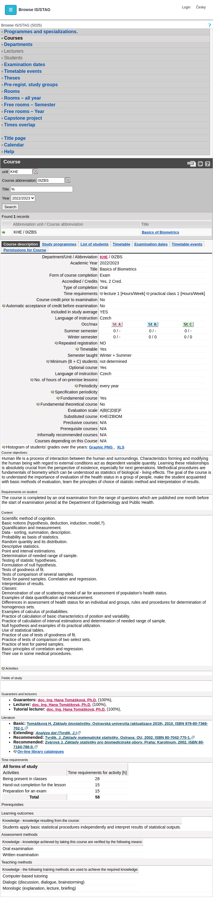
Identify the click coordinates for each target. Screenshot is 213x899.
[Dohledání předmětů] (68, 180)
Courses (13, 38)
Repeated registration (78, 343)
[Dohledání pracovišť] (36, 171)
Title (5, 189)
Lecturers (14, 51)
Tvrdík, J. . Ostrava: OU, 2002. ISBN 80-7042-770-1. (118, 737)
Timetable (121, 244)
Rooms (12, 91)
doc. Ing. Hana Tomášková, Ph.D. (67, 700)
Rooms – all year (22, 98)
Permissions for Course (24, 250)
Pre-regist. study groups (31, 84)
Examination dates (24, 64)
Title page (15, 138)
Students (13, 57)
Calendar (14, 144)
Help (9, 151)
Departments (18, 44)
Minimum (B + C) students (73, 361)
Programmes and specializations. (41, 31)
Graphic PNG (101, 447)
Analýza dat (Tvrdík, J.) (56, 733)
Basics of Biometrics (160, 232)
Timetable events (23, 71)
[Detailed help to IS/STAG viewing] (208, 164)
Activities (12, 668)
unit (5, 171)
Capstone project (23, 118)
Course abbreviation (19, 180)
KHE (104, 257)
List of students (94, 244)
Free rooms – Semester (30, 104)
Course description (20, 244)
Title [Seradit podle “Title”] (145, 224)
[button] (11, 10)
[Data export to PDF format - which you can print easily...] (191, 164)
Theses (12, 77)
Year (6, 198)
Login (186, 7)
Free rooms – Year (24, 111)
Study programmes (59, 244)
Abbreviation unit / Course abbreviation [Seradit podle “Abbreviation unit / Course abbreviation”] (48, 224)
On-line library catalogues (40, 751)
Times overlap (19, 124)
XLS (120, 447)
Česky (201, 7)
